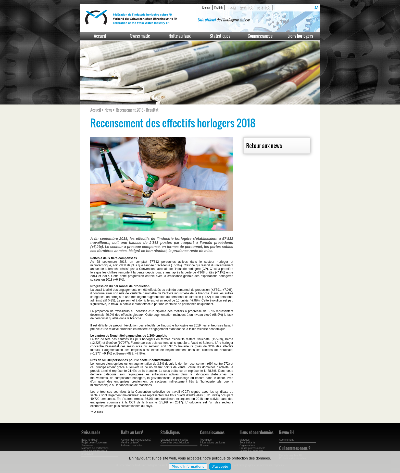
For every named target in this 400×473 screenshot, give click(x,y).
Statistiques (220, 36)
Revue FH (286, 432)
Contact (206, 7)
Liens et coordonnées (256, 432)
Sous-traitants (247, 442)
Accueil (100, 36)
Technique (206, 439)
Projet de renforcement (94, 442)
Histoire (204, 445)
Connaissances (260, 36)
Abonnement (286, 439)
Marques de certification (94, 448)
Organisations (247, 445)
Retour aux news (264, 145)
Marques (244, 439)
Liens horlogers (300, 36)
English (218, 7)
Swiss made (140, 36)
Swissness (87, 445)
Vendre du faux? (130, 442)
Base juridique (89, 439)
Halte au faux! (180, 36)
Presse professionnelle (252, 448)
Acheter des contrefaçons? (136, 439)
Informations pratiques (212, 442)
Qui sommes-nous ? (294, 448)
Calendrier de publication (174, 442)
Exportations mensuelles (174, 439)
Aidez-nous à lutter (131, 445)
